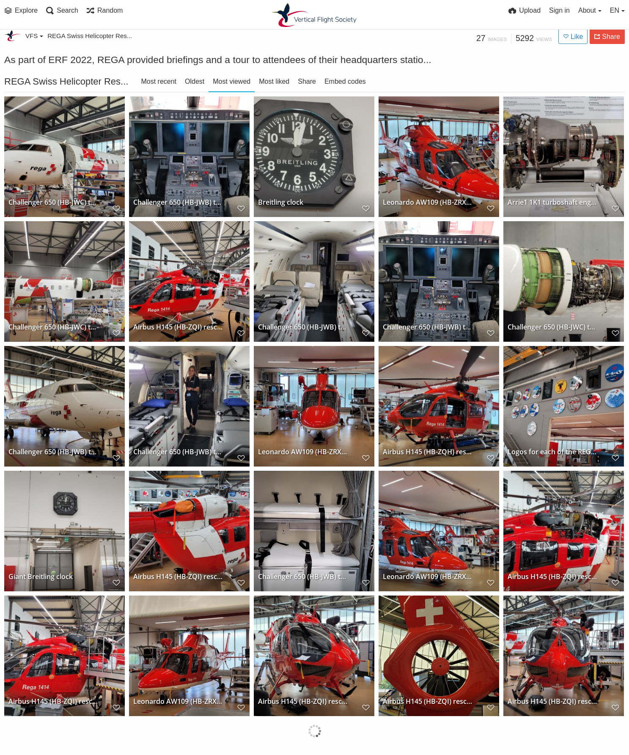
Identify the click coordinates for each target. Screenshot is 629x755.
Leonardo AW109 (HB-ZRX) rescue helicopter (427, 202)
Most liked (274, 81)
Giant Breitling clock (40, 576)
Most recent (158, 81)
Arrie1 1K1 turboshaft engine (552, 202)
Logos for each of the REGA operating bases (552, 452)
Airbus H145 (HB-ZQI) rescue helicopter (178, 327)
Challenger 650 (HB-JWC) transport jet (53, 202)
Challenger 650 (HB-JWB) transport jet (178, 202)
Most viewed (231, 81)
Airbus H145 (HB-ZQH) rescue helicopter (427, 452)
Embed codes (345, 81)
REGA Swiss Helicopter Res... (89, 35)
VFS (34, 35)
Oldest (194, 81)
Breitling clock (280, 202)
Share (307, 81)
